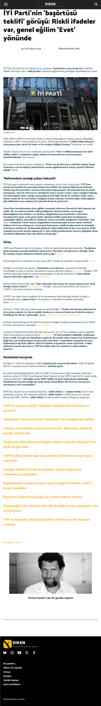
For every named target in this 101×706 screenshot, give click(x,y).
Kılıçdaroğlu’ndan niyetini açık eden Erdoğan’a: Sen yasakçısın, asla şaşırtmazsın (50, 508)
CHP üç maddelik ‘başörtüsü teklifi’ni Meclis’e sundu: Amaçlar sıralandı (46, 522)
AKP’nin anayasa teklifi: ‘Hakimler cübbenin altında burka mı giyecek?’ (46, 408)
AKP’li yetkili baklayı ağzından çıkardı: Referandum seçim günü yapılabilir (48, 458)
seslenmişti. (45, 276)
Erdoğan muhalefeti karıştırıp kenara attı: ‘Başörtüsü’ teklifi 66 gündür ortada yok (47, 431)
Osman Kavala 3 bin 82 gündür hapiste (50, 598)
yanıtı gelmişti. (35, 286)
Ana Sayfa (8, 542)
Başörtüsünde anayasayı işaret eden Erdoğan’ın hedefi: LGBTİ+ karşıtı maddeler (47, 486)
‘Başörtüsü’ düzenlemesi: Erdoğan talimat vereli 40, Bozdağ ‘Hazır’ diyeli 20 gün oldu (50, 445)
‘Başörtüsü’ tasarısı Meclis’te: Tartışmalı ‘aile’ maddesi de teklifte (48, 419)
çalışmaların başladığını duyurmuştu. (63, 315)
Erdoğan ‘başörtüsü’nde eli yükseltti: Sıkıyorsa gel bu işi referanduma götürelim (42, 472)
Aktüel (18, 542)
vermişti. (93, 261)
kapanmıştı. (14, 302)
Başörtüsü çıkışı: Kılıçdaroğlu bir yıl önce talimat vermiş (42, 497)
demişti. (60, 254)
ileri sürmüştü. (43, 325)
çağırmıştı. (78, 271)
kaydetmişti (46, 335)
